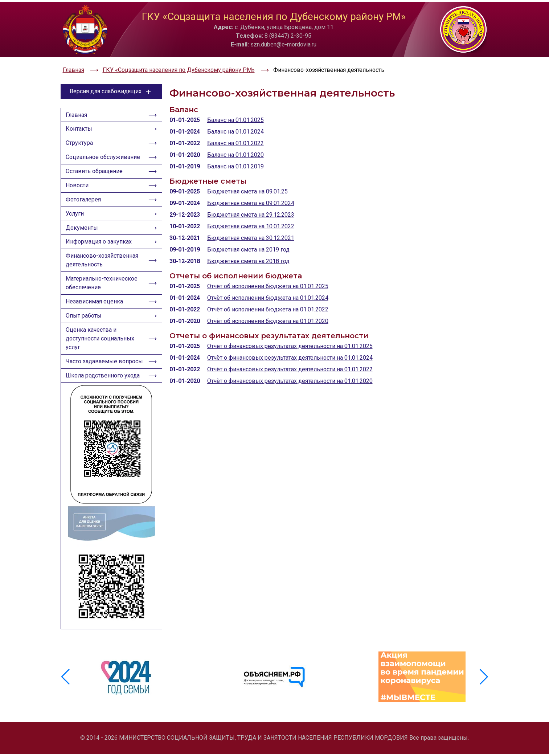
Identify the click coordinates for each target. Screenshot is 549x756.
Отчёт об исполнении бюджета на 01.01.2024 (267, 289)
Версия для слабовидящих (111, 82)
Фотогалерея (84, 195)
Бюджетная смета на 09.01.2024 (250, 194)
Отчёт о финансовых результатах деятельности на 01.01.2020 (290, 372)
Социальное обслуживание (104, 151)
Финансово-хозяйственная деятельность (103, 259)
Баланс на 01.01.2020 (235, 146)
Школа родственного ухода (104, 388)
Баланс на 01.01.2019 (235, 157)
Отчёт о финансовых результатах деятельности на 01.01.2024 (290, 349)
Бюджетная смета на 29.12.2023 (250, 206)
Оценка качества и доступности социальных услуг (101, 341)
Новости (78, 180)
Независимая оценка (95, 302)
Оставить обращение (95, 166)
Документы (83, 225)
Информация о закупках (100, 240)
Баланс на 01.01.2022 (235, 134)
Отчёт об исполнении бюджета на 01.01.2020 (267, 312)
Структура (80, 136)
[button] (484, 683)
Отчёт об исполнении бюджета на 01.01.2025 (267, 277)
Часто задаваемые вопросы (92, 369)
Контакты (80, 121)
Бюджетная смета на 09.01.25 (247, 182)
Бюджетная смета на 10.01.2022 (250, 217)
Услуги (76, 210)
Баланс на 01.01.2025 (235, 111)
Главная (77, 106)
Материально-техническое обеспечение (103, 283)
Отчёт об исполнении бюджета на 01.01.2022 (267, 300)
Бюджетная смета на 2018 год (248, 252)
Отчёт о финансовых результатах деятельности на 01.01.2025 (290, 337)
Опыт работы (85, 317)
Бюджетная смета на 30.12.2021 (250, 229)
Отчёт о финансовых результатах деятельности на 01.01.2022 (290, 360)
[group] (127, 683)
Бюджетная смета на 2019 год (248, 240)
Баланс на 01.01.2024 (235, 122)
